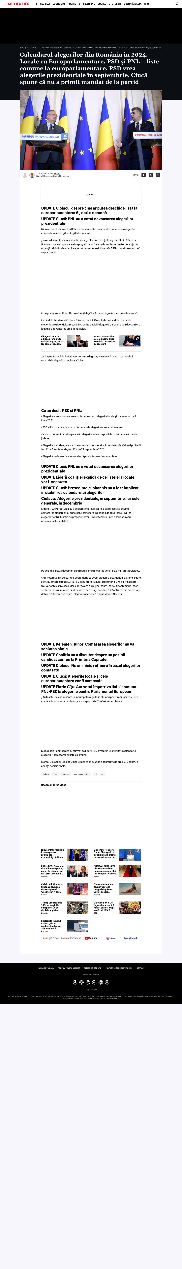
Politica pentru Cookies (69, 968)
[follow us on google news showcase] (71, 938)
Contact (140, 968)
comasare (66, 774)
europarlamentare (82, 774)
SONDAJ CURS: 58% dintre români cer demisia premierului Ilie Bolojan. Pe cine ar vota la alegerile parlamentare (105, 870)
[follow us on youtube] (91, 938)
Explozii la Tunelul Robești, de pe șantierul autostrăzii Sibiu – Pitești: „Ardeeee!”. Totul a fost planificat (52, 925)
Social (102, 4)
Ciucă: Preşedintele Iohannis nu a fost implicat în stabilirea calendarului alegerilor (90, 490)
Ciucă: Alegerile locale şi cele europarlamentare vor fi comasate (74, 678)
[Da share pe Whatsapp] (158, 175)
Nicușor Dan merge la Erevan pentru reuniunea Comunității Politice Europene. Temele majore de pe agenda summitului (52, 854)
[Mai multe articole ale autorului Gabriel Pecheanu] (32, 175)
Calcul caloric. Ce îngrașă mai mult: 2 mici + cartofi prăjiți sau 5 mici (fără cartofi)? (104, 906)
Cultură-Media (132, 4)
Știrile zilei (43, 4)
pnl (95, 774)
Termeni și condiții (92, 968)
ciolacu (46, 774)
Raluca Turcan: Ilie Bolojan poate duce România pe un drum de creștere (105, 340)
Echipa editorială (46, 968)
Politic (72, 4)
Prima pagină (25, 47)
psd (102, 774)
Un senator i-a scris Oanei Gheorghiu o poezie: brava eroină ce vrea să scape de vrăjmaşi (105, 854)
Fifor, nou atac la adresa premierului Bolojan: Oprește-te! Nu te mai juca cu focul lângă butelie (52, 340)
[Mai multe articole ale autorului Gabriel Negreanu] (25, 175)
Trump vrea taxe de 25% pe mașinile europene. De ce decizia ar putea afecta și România (51, 906)
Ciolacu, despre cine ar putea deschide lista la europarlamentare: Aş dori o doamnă (89, 210)
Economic (59, 4)
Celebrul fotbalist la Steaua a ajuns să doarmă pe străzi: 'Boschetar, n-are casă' (52, 888)
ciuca (55, 774)
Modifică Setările (91, 975)
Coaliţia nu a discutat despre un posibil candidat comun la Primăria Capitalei (83, 657)
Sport (148, 4)
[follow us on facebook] (131, 938)
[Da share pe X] (151, 175)
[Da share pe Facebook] (143, 175)
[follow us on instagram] (111, 938)
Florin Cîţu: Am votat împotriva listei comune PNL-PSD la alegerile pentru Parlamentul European (88, 689)
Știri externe (87, 4)
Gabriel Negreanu (44, 176)
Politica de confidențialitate (119, 968)
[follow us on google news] (51, 938)
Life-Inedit (115, 4)
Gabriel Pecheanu (61, 176)
